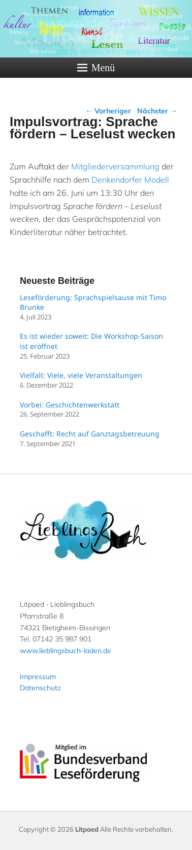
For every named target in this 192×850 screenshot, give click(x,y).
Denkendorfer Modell (130, 179)
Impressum (38, 676)
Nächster (157, 110)
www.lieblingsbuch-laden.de (65, 650)
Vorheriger (108, 110)
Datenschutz (40, 687)
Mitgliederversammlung (115, 166)
